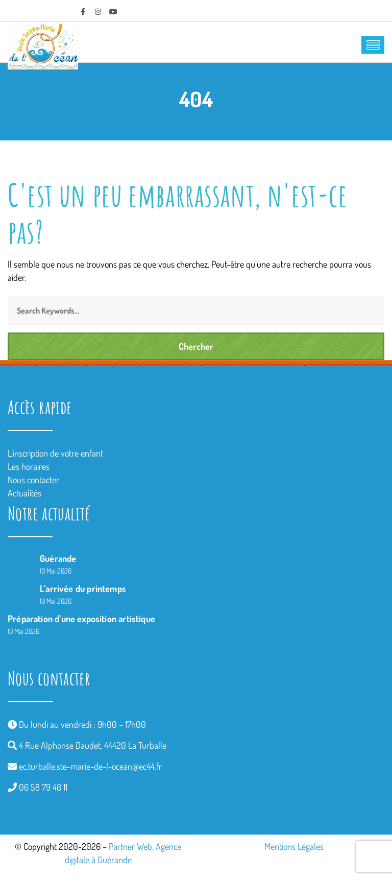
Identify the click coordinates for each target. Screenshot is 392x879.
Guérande (58, 558)
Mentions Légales (294, 846)
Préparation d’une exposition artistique (81, 618)
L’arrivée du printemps (83, 588)
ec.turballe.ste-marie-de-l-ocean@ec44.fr (90, 766)
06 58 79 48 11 (43, 787)
